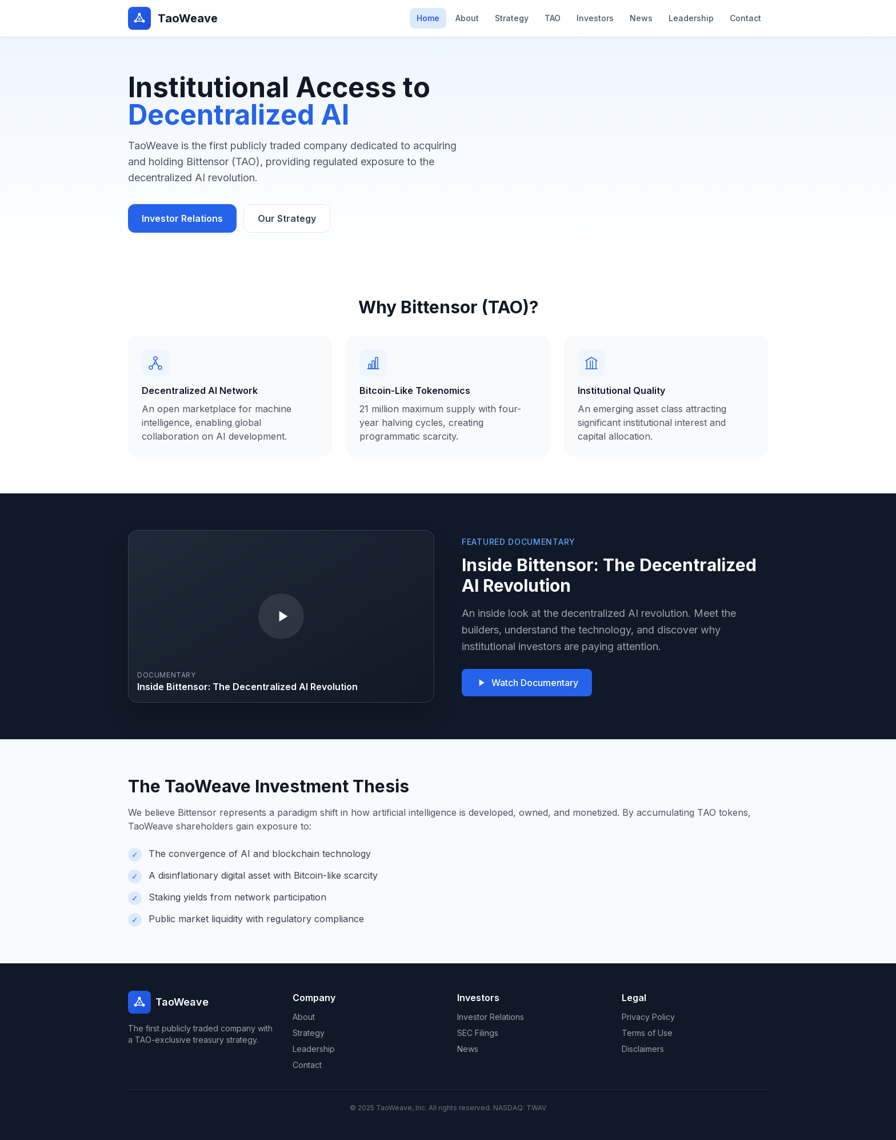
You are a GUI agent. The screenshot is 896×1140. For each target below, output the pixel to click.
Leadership (691, 18)
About (467, 18)
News (641, 18)
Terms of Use (647, 1033)
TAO (553, 18)
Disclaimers (643, 1049)
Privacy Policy (648, 1017)
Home (428, 18)
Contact (745, 18)
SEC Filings (477, 1033)
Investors (595, 18)
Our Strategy (287, 218)
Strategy (512, 18)
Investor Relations (182, 218)
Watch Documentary (526, 682)
